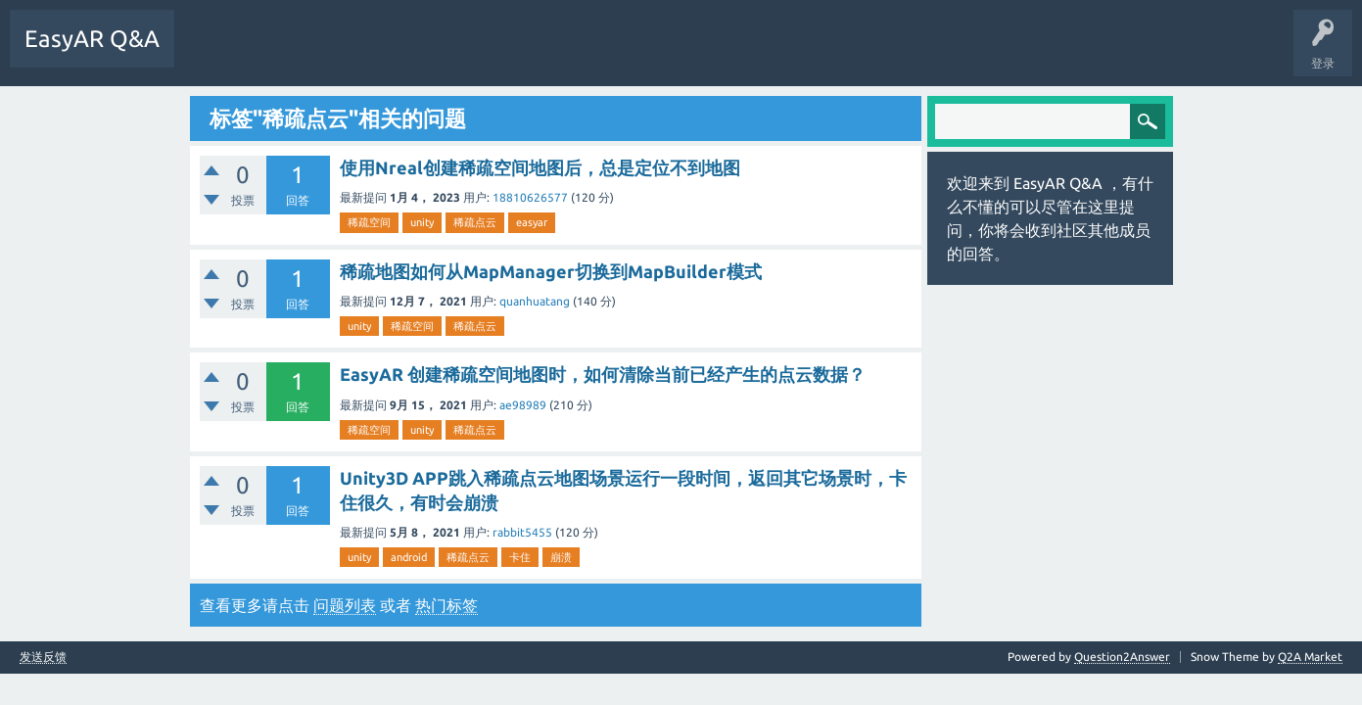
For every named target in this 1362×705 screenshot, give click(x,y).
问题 (208, 53)
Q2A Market (1310, 656)
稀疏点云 (474, 222)
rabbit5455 (522, 532)
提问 (390, 53)
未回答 (269, 53)
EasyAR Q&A (92, 38)
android (409, 557)
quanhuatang (534, 301)
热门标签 (446, 605)
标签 (330, 53)
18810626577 (530, 197)
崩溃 (561, 557)
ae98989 (522, 405)
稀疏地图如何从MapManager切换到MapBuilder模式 (551, 271)
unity (422, 222)
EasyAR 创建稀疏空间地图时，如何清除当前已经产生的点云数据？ (603, 374)
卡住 (520, 557)
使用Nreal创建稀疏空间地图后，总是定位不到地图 (540, 167)
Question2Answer (1122, 656)
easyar (531, 222)
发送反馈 (43, 657)
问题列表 (344, 605)
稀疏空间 (369, 222)
